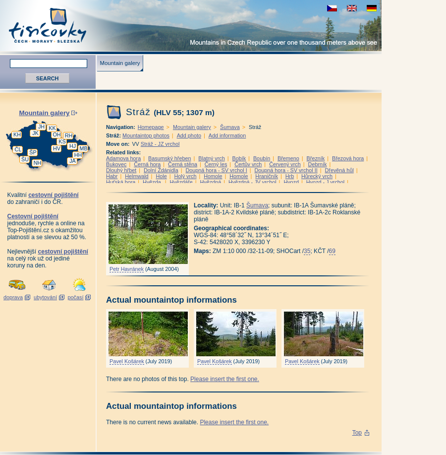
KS (61, 141)
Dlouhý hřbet (121, 170)
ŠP (32, 152)
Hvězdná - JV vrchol (252, 182)
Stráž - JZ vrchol (160, 144)
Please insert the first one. (224, 379)
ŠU (25, 159)
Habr (111, 176)
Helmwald (136, 176)
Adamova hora (123, 158)
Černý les (216, 164)
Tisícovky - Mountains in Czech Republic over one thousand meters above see (191, 25)
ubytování (45, 297)
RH (69, 135)
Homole (213, 176)
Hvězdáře (181, 182)
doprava (13, 297)
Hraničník (266, 176)
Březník (316, 158)
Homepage (151, 127)
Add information (227, 135)
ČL (18, 149)
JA (72, 161)
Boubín (261, 158)
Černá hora (147, 164)
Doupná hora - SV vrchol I (216, 170)
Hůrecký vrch (317, 176)
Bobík (239, 158)
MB (83, 148)
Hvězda (153, 182)
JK (35, 133)
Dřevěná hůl (339, 170)
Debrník (317, 164)
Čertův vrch (248, 164)
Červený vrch (285, 164)
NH (38, 163)
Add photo (189, 135)
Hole (161, 176)
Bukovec (116, 164)
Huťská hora (120, 182)
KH (17, 134)
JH (41, 127)
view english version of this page (352, 8)
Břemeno (288, 158)
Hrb (289, 176)
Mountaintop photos (145, 135)
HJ (72, 146)
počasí (76, 297)
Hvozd (291, 182)
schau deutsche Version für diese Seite (372, 8)
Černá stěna (182, 164)
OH (56, 134)
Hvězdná (211, 182)
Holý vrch (185, 176)
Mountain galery (120, 63)
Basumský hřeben (169, 158)
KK (52, 128)
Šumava (230, 127)
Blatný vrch (211, 158)
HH (78, 155)
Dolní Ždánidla (161, 170)
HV (56, 148)
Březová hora (348, 158)
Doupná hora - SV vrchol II (286, 170)
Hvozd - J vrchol (325, 182)
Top (357, 432)
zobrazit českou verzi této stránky (332, 8)
